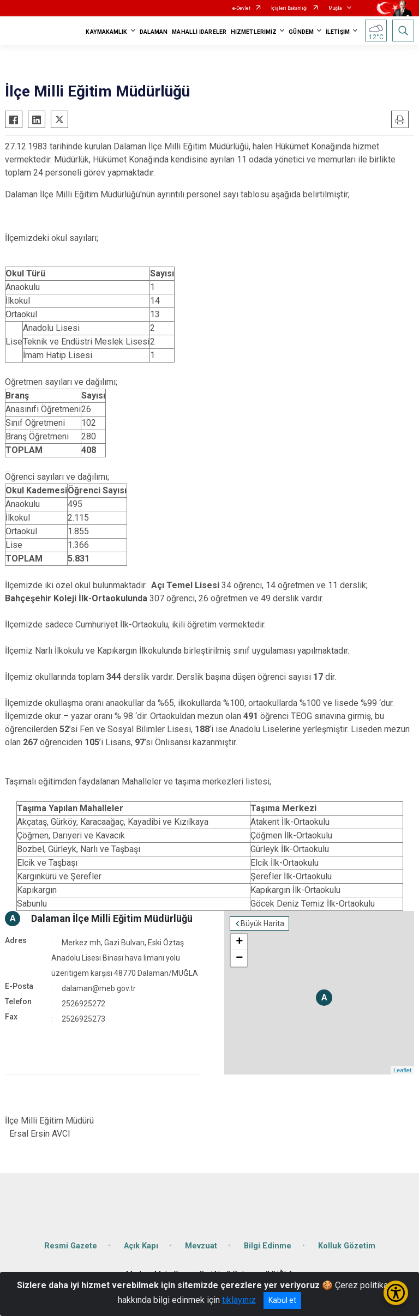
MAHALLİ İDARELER (199, 31)
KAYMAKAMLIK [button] (106, 31)
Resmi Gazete (70, 1246)
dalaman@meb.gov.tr (99, 988)
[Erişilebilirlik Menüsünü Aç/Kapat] (396, 1293)
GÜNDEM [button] (301, 31)
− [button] (239, 958)
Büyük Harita (262, 923)
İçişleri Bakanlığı (289, 8)
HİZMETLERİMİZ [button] (254, 31)
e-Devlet (241, 8)
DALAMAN (154, 31)
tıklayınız (239, 1300)
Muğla (335, 8)
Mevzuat (201, 1246)
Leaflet (402, 1070)
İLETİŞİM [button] (338, 31)
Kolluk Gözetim (346, 1246)
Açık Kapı (141, 1246)
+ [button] (239, 942)
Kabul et (282, 1300)
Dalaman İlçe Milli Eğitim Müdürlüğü (112, 918)
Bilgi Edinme (267, 1246)
